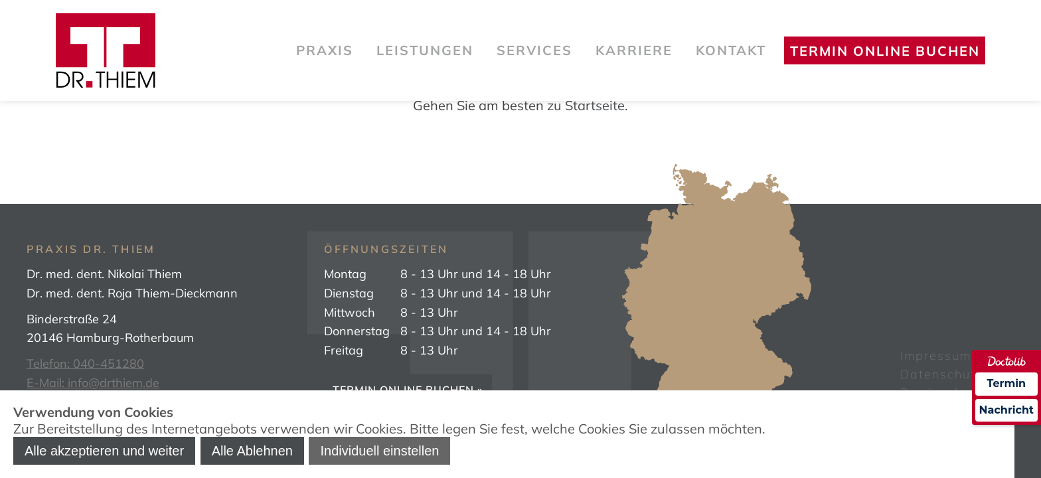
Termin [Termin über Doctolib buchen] (1006, 383)
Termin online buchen (885, 50)
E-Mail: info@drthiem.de (93, 382)
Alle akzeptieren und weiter (104, 450)
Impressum (935, 355)
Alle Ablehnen (252, 450)
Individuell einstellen (379, 450)
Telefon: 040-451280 (85, 363)
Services (534, 50)
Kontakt (731, 50)
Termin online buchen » (408, 389)
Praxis (324, 50)
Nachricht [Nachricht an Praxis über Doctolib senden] (1006, 410)
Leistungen (424, 50)
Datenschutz (941, 374)
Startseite (595, 105)
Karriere (634, 50)
